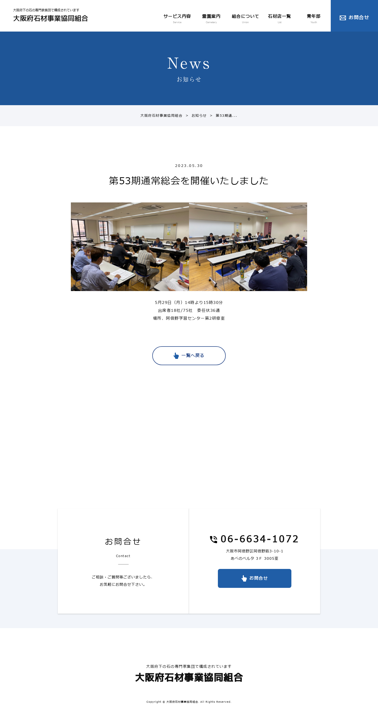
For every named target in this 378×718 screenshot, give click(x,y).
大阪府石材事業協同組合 (161, 115)
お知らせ (195, 115)
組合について (245, 19)
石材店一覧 (279, 19)
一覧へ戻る (192, 356)
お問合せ (359, 17)
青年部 (314, 19)
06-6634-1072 (259, 539)
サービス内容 (177, 19)
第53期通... (222, 115)
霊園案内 (211, 19)
